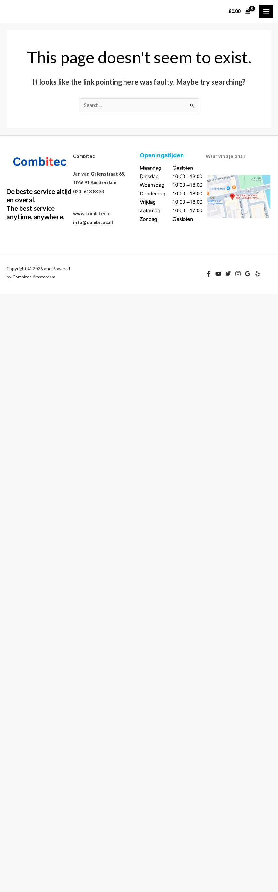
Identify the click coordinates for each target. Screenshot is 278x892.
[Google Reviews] (248, 274)
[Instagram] (238, 274)
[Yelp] (257, 274)
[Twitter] (228, 274)
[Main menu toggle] (266, 11)
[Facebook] (209, 274)
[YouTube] (218, 274)
